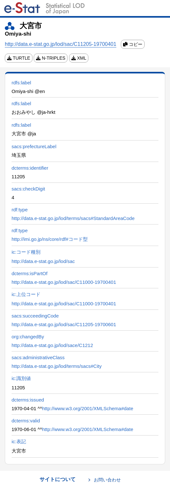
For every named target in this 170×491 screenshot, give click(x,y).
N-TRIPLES (50, 58)
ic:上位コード (26, 294)
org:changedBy (28, 336)
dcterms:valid (26, 420)
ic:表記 (19, 441)
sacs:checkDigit (28, 188)
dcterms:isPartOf (30, 273)
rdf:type (20, 209)
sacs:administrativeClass (38, 357)
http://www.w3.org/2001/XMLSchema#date (87, 408)
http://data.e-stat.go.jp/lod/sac (43, 261)
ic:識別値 (21, 378)
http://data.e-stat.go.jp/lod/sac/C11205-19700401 (60, 44)
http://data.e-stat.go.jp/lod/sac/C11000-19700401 (64, 282)
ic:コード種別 (26, 252)
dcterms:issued (28, 399)
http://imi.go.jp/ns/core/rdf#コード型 (50, 239)
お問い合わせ (107, 480)
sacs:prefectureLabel (34, 146)
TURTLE (18, 58)
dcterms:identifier (30, 168)
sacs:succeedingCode (35, 315)
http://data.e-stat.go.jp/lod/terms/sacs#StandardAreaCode (73, 218)
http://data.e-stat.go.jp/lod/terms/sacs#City (57, 366)
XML (78, 58)
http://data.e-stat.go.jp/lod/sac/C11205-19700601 (64, 324)
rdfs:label (21, 82)
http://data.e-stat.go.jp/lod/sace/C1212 (52, 345)
